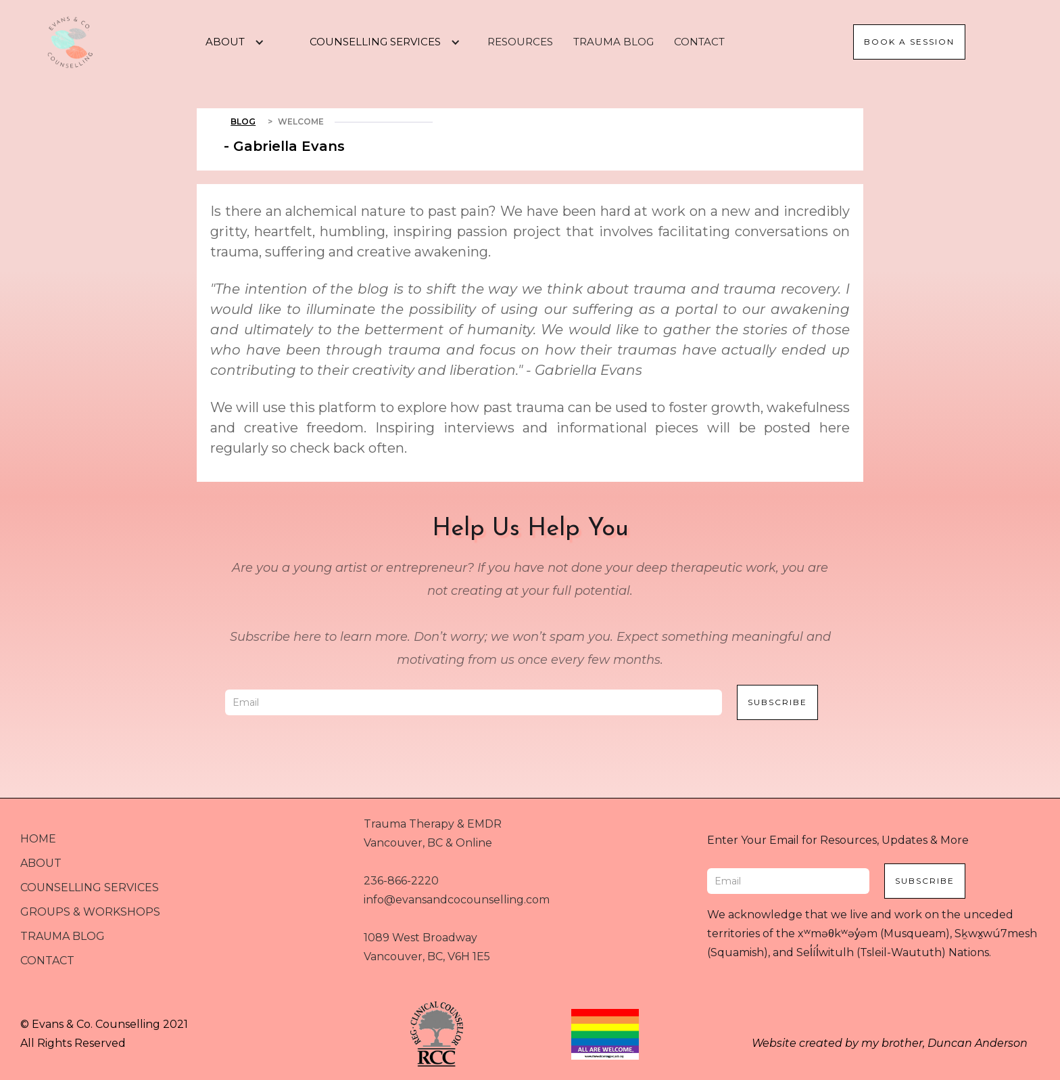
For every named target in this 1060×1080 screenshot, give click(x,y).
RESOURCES (520, 41)
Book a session (909, 42)
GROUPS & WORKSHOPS (90, 911)
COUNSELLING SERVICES (89, 887)
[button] (229, 42)
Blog (243, 121)
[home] (70, 42)
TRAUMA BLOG (613, 41)
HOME (38, 838)
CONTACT (699, 41)
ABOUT (41, 863)
